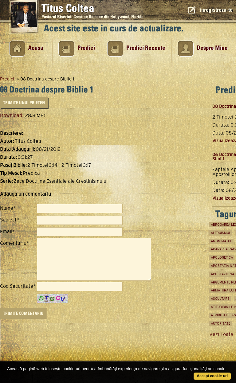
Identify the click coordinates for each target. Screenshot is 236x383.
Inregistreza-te (216, 10)
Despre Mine (212, 48)
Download (11, 115)
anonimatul (221, 241)
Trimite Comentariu (23, 313)
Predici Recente (145, 48)
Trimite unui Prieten (24, 102)
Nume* (8, 208)
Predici (86, 48)
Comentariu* (14, 243)
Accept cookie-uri (212, 376)
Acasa (35, 48)
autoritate (220, 323)
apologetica (222, 257)
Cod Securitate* (18, 286)
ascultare (220, 298)
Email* (7, 231)
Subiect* (9, 219)
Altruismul (221, 233)
